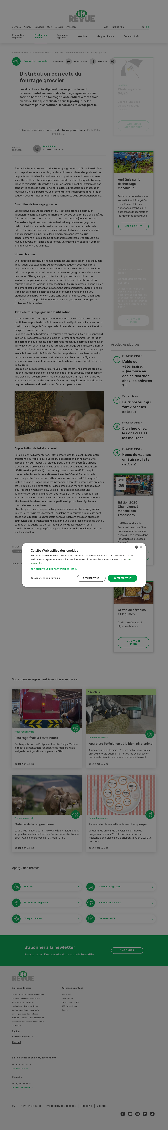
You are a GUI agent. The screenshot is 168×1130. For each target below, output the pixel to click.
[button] (84, 568)
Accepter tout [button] (122, 578)
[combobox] (136, 547)
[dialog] (84, 565)
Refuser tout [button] (91, 578)
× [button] (141, 547)
